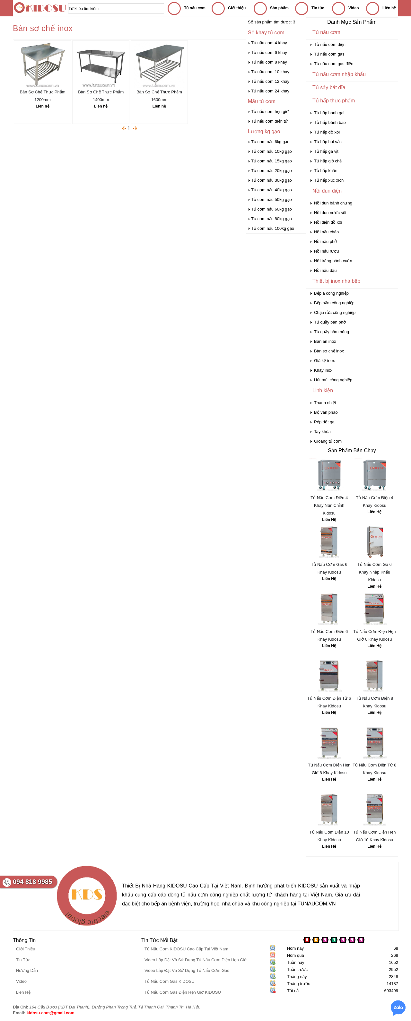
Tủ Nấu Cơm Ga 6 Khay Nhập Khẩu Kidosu (374, 572)
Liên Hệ (329, 519)
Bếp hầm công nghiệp (334, 302)
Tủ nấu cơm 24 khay (270, 91)
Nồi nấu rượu (326, 251)
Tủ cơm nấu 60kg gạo (271, 209)
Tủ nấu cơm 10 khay (270, 71)
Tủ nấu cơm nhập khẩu (339, 74)
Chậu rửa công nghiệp (334, 312)
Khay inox (323, 370)
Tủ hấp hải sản (328, 141)
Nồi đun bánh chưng (333, 203)
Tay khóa (322, 431)
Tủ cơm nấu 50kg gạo (271, 199)
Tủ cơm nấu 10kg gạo (271, 151)
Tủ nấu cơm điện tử (269, 121)
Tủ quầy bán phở (330, 322)
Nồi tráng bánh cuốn (333, 260)
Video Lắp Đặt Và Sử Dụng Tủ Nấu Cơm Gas (186, 970)
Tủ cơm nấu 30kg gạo (271, 180)
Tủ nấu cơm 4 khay (269, 42)
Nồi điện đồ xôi (328, 222)
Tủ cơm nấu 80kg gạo (271, 218)
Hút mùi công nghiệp (333, 379)
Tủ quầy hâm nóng (331, 331)
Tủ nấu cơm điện (329, 44)
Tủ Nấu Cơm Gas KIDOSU (169, 981)
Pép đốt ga (324, 422)
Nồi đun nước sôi (330, 212)
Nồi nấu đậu (325, 270)
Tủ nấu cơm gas (329, 54)
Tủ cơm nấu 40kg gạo (271, 189)
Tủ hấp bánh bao (330, 122)
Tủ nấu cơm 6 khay (269, 52)
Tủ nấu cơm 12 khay (270, 81)
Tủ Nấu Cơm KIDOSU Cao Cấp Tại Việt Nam (186, 949)
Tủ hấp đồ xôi (327, 132)
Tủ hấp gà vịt (326, 151)
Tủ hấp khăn (325, 170)
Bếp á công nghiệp (331, 293)
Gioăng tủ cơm (328, 441)
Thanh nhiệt (325, 402)
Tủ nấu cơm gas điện (334, 63)
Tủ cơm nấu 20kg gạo (271, 170)
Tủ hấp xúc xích (329, 180)
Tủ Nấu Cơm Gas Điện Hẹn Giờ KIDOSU (182, 992)
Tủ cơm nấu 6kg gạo (270, 141)
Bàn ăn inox (325, 341)
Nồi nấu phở (325, 241)
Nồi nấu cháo (326, 231)
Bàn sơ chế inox (329, 351)
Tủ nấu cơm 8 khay (269, 62)
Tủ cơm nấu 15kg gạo (271, 161)
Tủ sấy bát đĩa (328, 87)
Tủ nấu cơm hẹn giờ (270, 111)
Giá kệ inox (324, 360)
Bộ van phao (326, 412)
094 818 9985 (32, 881)
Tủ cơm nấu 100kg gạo (272, 228)
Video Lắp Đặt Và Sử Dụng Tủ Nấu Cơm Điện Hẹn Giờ (195, 959)
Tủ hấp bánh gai (329, 112)
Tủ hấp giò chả (328, 161)
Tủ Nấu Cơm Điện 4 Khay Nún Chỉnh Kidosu (329, 505)
